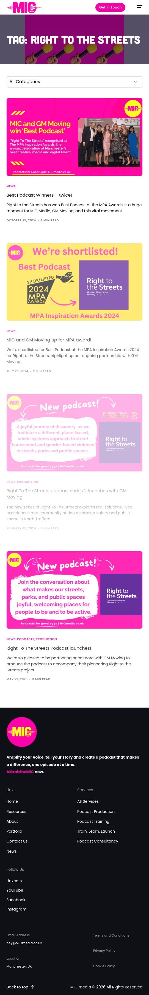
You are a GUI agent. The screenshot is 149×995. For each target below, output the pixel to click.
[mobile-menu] (136, 7)
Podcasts (25, 639)
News (11, 186)
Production (46, 639)
